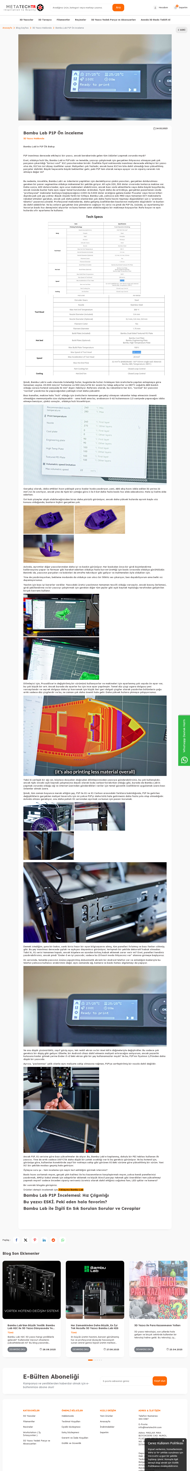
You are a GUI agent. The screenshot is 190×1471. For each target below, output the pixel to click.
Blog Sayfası (22, 28)
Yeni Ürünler (106, 1363)
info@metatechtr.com (150, 1374)
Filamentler (63, 19)
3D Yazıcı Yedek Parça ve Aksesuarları (113, 19)
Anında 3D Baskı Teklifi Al (155, 19)
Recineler (28, 1374)
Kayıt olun (159, 1328)
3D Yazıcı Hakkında (42, 28)
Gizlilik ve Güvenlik (71, 1390)
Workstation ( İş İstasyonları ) (32, 1381)
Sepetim (104, 1380)
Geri (181, 30)
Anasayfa (7, 28)
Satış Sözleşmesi (70, 1380)
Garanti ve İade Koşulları (75, 1385)
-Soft (76, 1467)
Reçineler (80, 19)
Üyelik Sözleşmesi (71, 1374)
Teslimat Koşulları (71, 1369)
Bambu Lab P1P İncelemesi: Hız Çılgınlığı (66, 1195)
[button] (90, 1307)
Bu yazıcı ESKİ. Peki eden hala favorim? (65, 1201)
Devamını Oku (17, 1297)
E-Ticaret (85, 1467)
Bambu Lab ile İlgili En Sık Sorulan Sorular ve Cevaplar (81, 1208)
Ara (118, 7)
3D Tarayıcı (45, 19)
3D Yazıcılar (26, 19)
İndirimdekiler (107, 1374)
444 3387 (143, 1366)
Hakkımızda (68, 1363)
